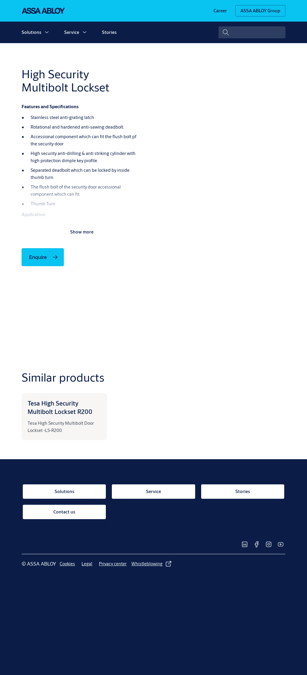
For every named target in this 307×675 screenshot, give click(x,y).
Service (71, 32)
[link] (220, 11)
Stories (109, 32)
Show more (82, 232)
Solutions (31, 32)
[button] (47, 32)
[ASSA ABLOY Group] (260, 10)
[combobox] (252, 32)
